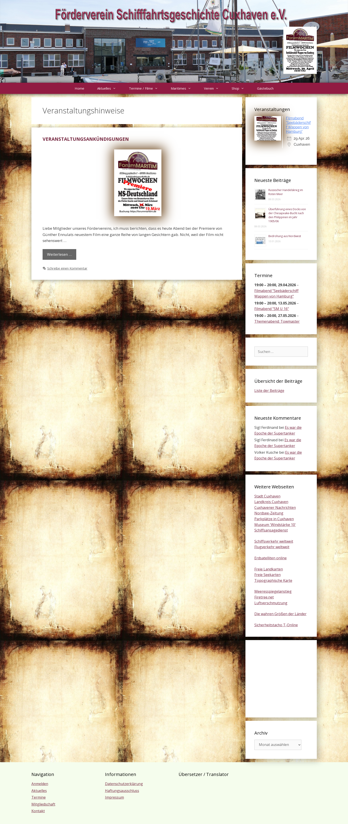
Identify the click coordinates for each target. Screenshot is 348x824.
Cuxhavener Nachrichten (275, 507)
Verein (214, 88)
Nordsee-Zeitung (268, 513)
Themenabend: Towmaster (277, 321)
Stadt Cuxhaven (267, 496)
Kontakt (38, 810)
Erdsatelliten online (270, 558)
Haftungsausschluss (122, 790)
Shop (241, 88)
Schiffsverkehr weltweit (273, 541)
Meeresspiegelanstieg (273, 591)
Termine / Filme (146, 88)
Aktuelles (109, 88)
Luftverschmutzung (270, 602)
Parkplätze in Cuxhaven (274, 518)
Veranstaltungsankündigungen (86, 139)
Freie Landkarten (268, 569)
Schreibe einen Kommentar (67, 268)
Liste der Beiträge (269, 390)
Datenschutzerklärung (124, 783)
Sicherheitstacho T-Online (276, 625)
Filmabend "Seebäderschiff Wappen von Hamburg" (298, 125)
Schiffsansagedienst (271, 530)
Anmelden (39, 783)
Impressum (114, 797)
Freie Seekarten (267, 574)
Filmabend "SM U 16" (271, 308)
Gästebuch (265, 88)
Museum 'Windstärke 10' (275, 524)
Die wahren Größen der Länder (280, 613)
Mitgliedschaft (43, 804)
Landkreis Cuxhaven (271, 501)
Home (79, 88)
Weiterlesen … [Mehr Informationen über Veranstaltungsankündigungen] (59, 254)
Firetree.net (264, 597)
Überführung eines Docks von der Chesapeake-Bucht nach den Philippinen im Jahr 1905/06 (287, 215)
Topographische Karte (273, 580)
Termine (38, 797)
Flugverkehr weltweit (271, 546)
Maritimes (184, 88)
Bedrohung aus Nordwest (284, 236)
